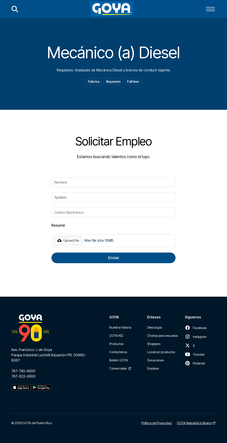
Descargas (154, 327)
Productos (116, 344)
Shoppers (153, 344)
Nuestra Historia (120, 327)
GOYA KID (116, 335)
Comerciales (118, 368)
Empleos (153, 368)
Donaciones (155, 360)
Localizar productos (161, 352)
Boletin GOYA (118, 360)
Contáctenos (118, 352)
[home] (112, 9)
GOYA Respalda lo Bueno (194, 423)
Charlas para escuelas (162, 335)
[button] (210, 9)
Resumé (58, 225)
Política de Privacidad (156, 423)
